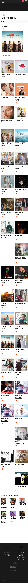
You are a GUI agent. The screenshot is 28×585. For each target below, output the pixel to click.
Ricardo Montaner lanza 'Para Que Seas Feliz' (23, 518)
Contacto (21, 559)
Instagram (21, 552)
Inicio (7, 551)
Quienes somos (21, 557)
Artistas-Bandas (7, 552)
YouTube (20, 551)
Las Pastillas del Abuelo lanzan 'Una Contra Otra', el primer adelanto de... (4, 519)
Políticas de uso (16, 578)
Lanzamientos (7, 555)
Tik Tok (21, 555)
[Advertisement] (13, 534)
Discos (2, 21)
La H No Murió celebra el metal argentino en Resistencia (4, 505)
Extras (7, 557)
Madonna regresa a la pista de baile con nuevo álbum (13, 519)
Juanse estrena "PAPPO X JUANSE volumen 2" (23, 505)
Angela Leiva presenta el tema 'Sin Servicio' (13, 505)
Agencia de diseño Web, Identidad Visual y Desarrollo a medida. (14, 580)
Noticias (7, 554)
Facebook (21, 554)
